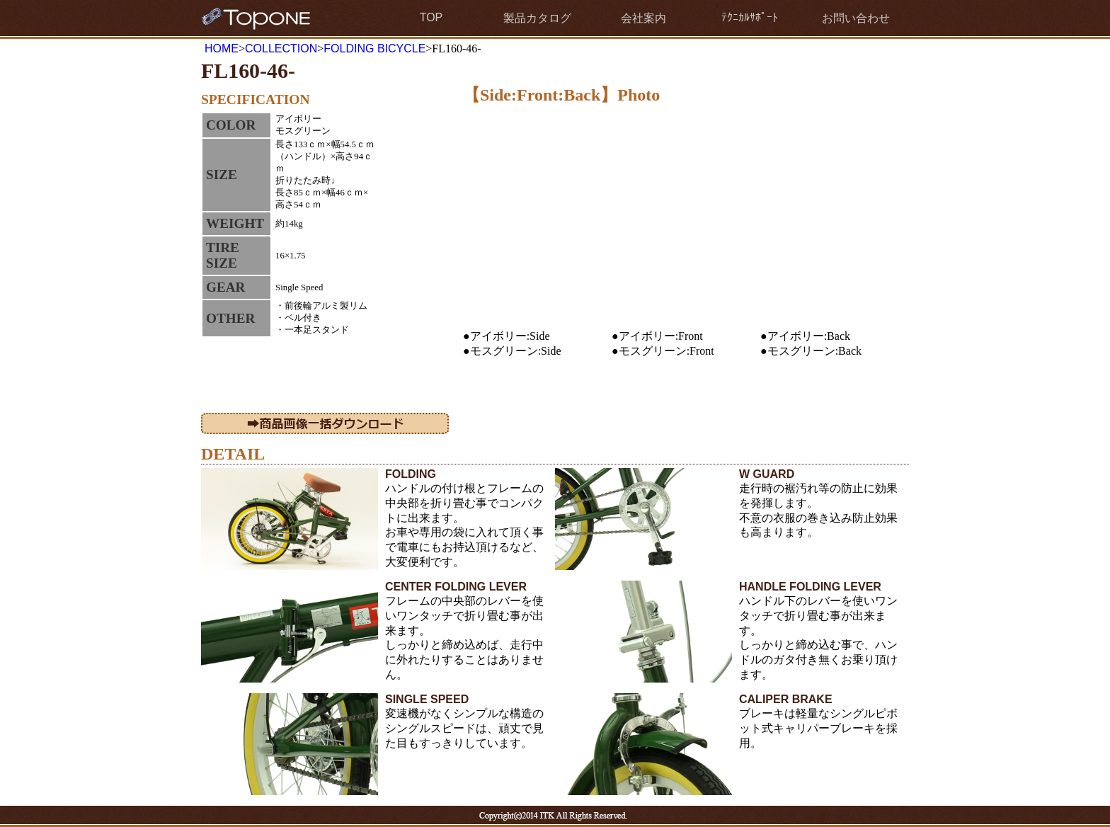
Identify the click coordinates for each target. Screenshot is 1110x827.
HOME (222, 48)
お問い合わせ (856, 18)
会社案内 (643, 18)
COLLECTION (281, 48)
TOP (431, 17)
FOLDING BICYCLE (374, 48)
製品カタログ (537, 18)
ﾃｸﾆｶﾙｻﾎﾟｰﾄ (749, 17)
